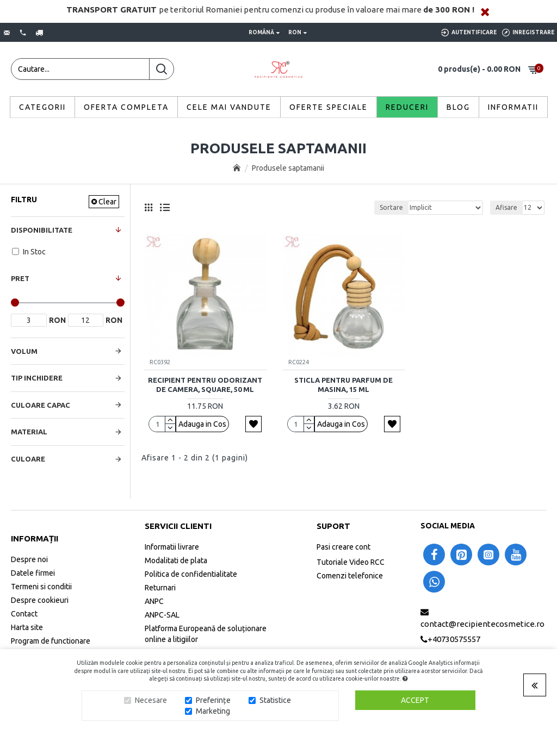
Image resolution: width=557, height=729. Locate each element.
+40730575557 (454, 639)
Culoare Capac (40, 405)
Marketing (213, 711)
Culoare (28, 459)
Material (29, 431)
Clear (107, 201)
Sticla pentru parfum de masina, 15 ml (343, 384)
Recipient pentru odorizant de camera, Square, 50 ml (205, 384)
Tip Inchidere (37, 378)
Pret (20, 278)
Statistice (275, 700)
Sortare (391, 207)
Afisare (506, 207)
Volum (24, 351)
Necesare (151, 700)
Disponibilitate (41, 230)
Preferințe (213, 700)
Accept (415, 700)
